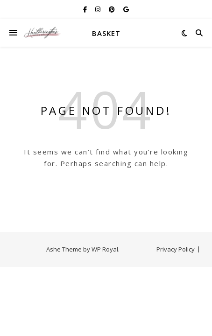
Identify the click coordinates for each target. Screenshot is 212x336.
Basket (106, 33)
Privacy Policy (175, 249)
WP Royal (105, 249)
